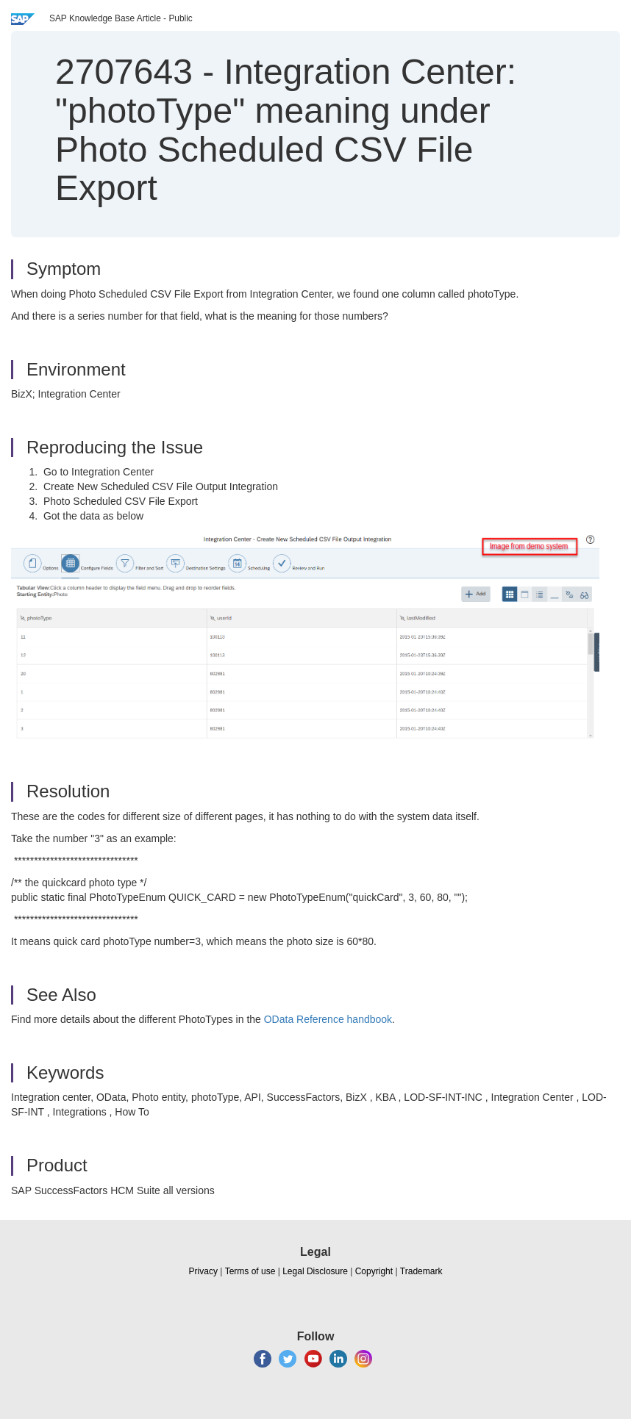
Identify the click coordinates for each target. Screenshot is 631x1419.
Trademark (421, 1271)
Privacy (203, 1271)
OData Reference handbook (328, 1019)
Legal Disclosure (315, 1271)
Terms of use (250, 1271)
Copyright (374, 1271)
